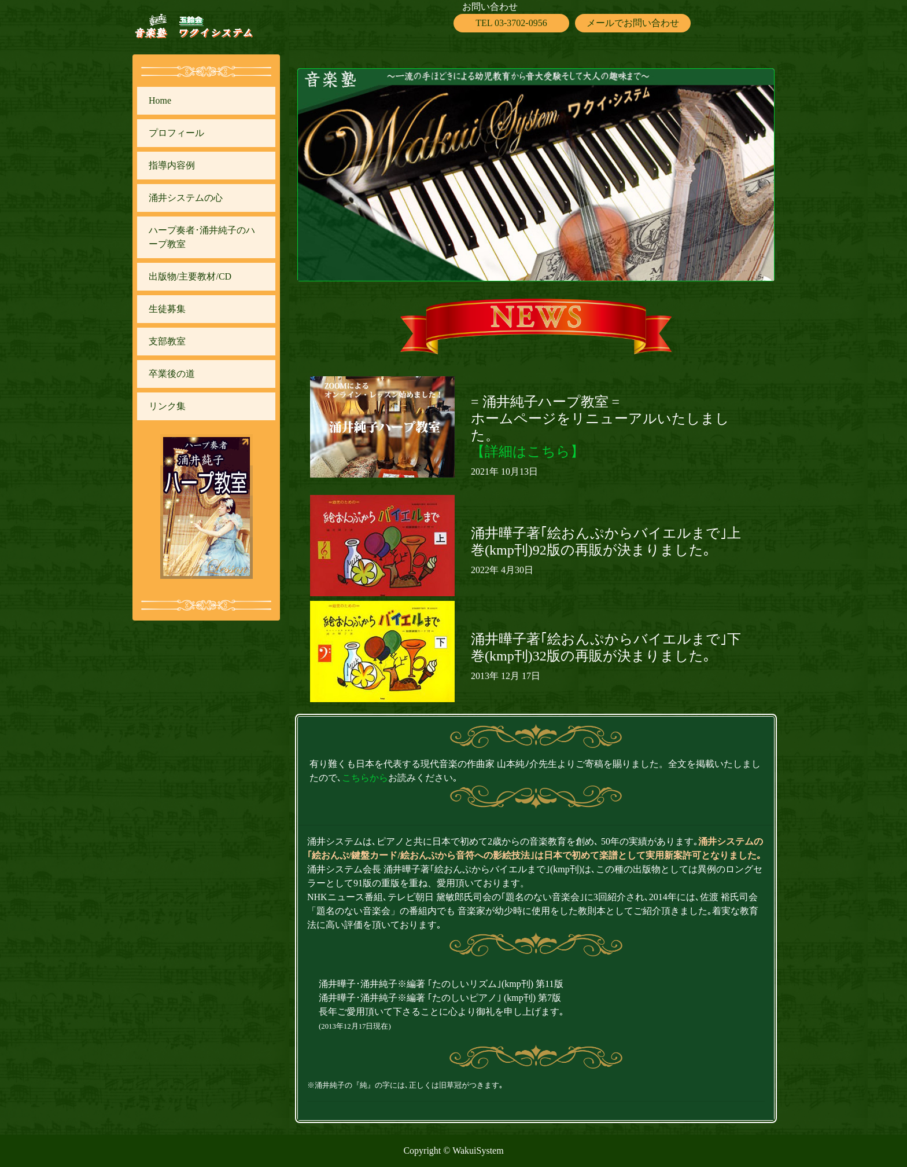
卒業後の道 (172, 374)
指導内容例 (172, 165)
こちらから (365, 778)
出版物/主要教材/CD (190, 276)
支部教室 (167, 341)
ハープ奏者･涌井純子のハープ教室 (202, 237)
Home (160, 100)
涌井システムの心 (186, 198)
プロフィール (176, 133)
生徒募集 (167, 309)
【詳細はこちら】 (527, 451)
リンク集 (167, 406)
